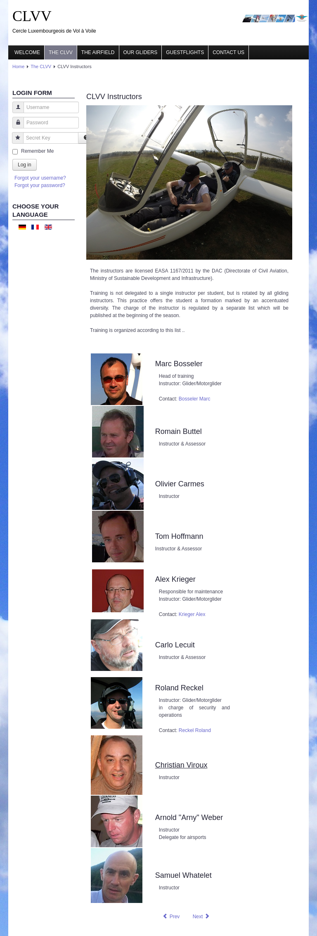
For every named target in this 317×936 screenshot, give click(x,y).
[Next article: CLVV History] (201, 916)
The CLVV (61, 52)
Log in (24, 165)
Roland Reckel (179, 688)
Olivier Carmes (179, 484)
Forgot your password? (39, 185)
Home (18, 66)
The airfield (98, 52)
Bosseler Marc (195, 399)
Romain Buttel (178, 431)
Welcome (27, 52)
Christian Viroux (181, 765)
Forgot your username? (40, 178)
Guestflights (185, 52)
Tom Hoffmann (179, 536)
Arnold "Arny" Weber (189, 817)
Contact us (228, 52)
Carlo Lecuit (175, 645)
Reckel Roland (195, 730)
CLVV (32, 16)
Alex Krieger (175, 579)
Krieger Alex (192, 614)
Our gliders (140, 52)
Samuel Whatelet (183, 875)
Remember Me (37, 151)
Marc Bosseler (179, 364)
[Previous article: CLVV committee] (170, 916)
